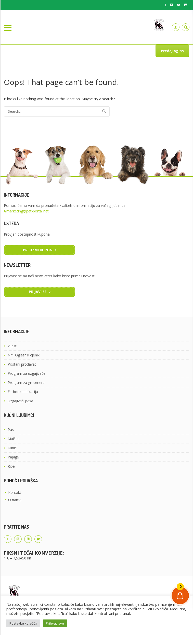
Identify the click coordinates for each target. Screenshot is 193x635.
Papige (13, 457)
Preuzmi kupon (38, 250)
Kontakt (14, 492)
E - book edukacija (23, 391)
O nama (14, 499)
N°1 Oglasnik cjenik (24, 355)
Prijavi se (38, 291)
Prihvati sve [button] (55, 623)
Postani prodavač (22, 364)
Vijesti (12, 345)
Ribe (11, 466)
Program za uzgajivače (26, 373)
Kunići (12, 447)
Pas (11, 429)
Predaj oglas (172, 50)
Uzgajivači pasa (20, 400)
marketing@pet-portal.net (27, 211)
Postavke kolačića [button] (23, 623)
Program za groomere (26, 382)
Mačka (13, 438)
